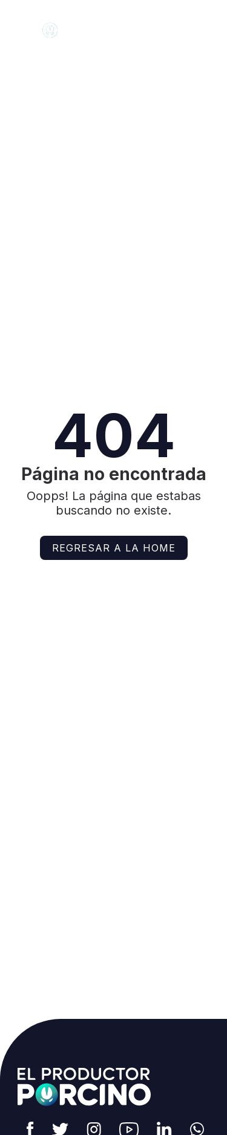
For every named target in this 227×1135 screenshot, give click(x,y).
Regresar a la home (114, 548)
